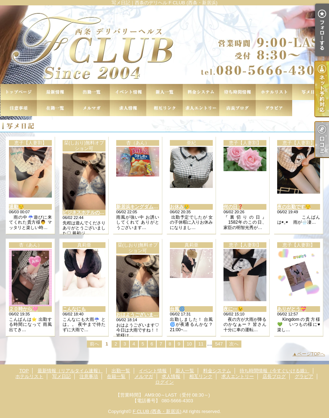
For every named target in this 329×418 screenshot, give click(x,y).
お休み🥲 (180, 206)
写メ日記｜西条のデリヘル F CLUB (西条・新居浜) (164, 44)
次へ (234, 344)
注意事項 (18, 108)
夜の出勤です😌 (294, 206)
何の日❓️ (233, 206)
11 (200, 344)
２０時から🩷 (23, 309)
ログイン (164, 382)
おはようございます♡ (139, 314)
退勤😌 (16, 206)
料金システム (201, 92)
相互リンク (164, 108)
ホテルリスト (274, 92)
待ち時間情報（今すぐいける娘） (237, 92)
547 (219, 344)
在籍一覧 (55, 108)
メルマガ (91, 108)
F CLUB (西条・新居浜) (157, 411)
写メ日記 (310, 92)
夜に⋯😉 (233, 309)
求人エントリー (201, 108)
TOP (18, 92)
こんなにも (74, 309)
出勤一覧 (91, 92)
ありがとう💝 (291, 309)
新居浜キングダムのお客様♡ (146, 206)
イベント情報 (128, 92)
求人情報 (128, 108)
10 (189, 344)
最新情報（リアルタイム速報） (55, 92)
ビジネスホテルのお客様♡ (90, 212)
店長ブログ (237, 108)
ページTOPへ (311, 354)
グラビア (274, 108)
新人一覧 (164, 92)
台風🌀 (177, 309)
